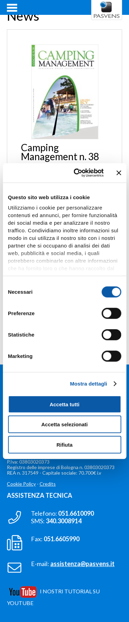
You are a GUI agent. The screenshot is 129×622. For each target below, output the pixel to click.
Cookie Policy (21, 484)
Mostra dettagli (88, 384)
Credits (48, 484)
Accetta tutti (64, 404)
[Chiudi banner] (118, 173)
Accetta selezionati (64, 424)
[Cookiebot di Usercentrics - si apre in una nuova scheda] (77, 172)
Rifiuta (64, 444)
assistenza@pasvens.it (82, 563)
